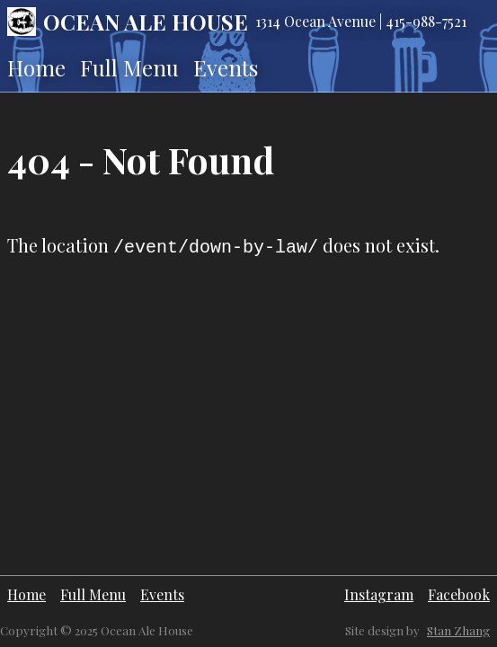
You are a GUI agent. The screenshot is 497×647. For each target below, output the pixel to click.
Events (225, 67)
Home (36, 67)
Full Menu (129, 67)
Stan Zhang (458, 630)
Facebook (459, 594)
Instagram (378, 594)
